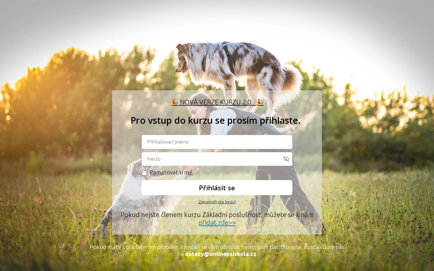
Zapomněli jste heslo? (217, 202)
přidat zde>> (217, 222)
